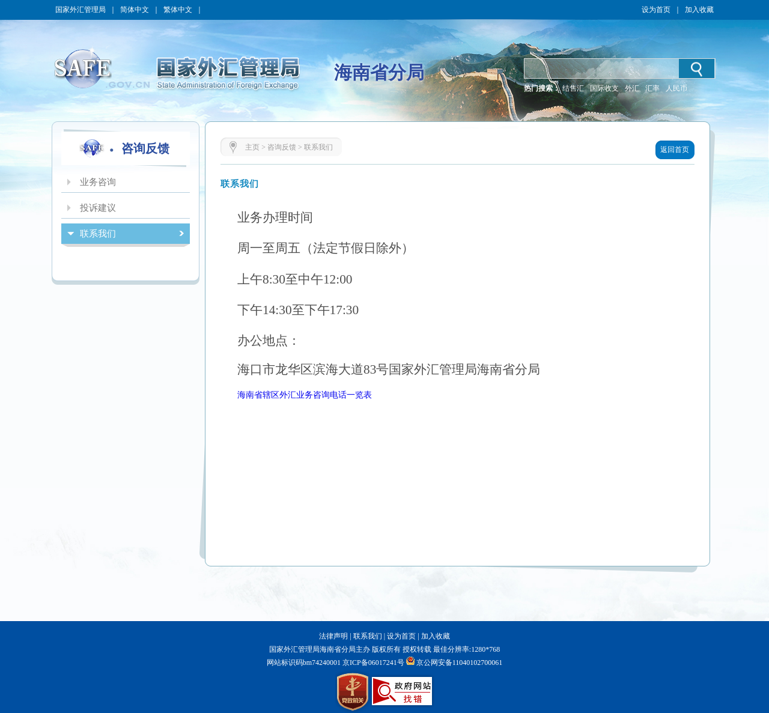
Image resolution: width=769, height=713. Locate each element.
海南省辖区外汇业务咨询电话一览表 (304, 394)
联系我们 (318, 147)
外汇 (632, 88)
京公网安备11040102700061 (459, 662)
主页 (252, 147)
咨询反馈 (281, 147)
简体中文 (134, 9)
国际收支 (604, 88)
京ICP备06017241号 (372, 662)
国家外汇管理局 (80, 9)
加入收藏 (699, 9)
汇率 (652, 88)
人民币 (676, 88)
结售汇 (573, 88)
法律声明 (333, 636)
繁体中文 (177, 9)
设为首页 (656, 9)
